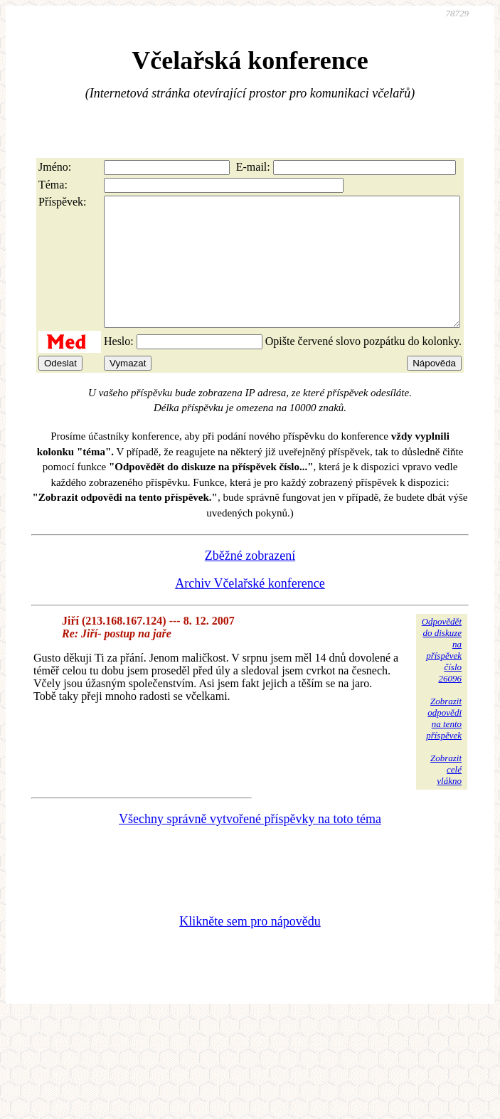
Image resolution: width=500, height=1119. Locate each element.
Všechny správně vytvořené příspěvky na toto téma (250, 844)
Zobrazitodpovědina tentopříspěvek (444, 743)
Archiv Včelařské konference (250, 609)
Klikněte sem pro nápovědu (249, 947)
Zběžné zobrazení (250, 581)
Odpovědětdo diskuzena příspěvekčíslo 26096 (442, 675)
